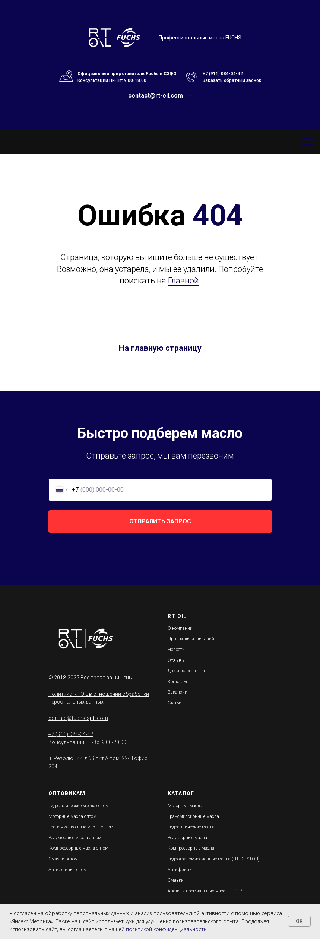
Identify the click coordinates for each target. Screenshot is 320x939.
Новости (176, 649)
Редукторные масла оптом (74, 837)
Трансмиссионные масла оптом (80, 826)
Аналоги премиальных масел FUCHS (205, 891)
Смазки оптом (63, 859)
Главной (183, 280)
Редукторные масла (187, 837)
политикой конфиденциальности (166, 929)
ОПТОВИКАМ (66, 793)
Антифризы (180, 869)
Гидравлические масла (191, 826)
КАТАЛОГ (181, 793)
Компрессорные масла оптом (78, 848)
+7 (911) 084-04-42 (223, 73)
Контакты (177, 681)
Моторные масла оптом (72, 816)
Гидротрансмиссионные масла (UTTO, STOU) (214, 859)
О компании (180, 628)
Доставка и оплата (186, 670)
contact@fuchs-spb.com (78, 718)
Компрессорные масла (191, 848)
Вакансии (177, 692)
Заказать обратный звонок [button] (232, 80)
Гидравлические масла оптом (78, 805)
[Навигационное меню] (8, 121)
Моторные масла (185, 805)
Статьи (174, 702)
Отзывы (176, 660)
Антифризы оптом (67, 869)
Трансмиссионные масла (193, 816)
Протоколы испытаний (191, 638)
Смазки (176, 880)
